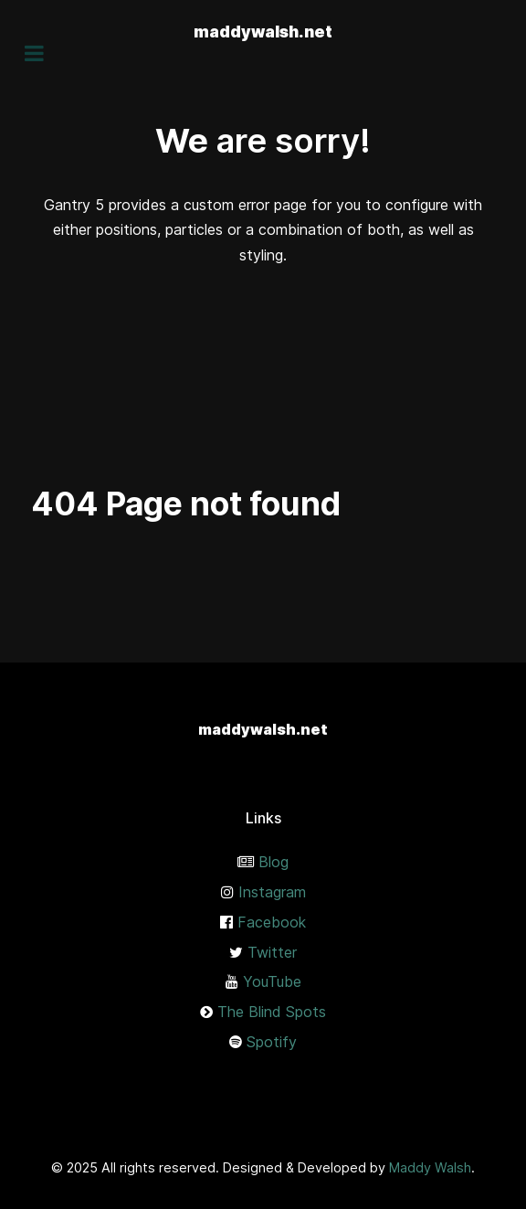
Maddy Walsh (430, 1167)
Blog (273, 862)
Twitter (272, 952)
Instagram (272, 892)
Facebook (271, 922)
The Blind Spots (271, 1011)
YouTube (272, 981)
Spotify (272, 1042)
